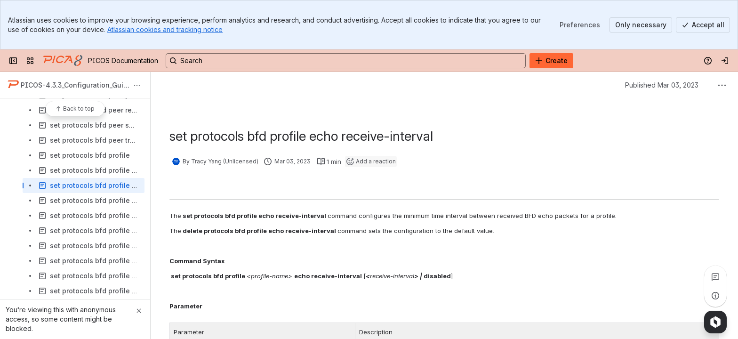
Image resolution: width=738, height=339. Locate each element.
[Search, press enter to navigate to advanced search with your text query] (346, 60)
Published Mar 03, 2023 (661, 85)
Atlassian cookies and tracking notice (165, 29)
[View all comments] (715, 276)
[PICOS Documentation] (62, 60)
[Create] (551, 60)
